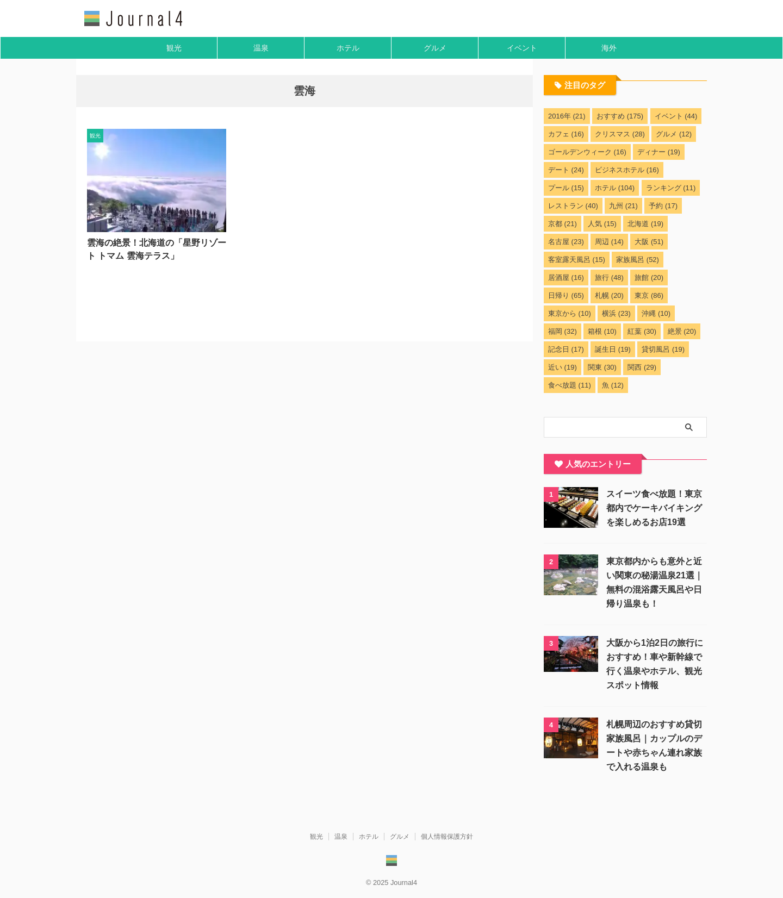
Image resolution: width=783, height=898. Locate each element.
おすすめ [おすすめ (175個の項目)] (619, 116)
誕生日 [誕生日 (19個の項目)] (613, 349)
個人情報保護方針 (447, 836)
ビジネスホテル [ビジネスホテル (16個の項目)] (627, 170)
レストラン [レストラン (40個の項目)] (573, 206)
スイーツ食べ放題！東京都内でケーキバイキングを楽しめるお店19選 (654, 508)
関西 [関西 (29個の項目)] (641, 367)
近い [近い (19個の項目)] (562, 367)
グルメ (435, 47)
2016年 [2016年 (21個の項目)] (567, 116)
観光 (174, 47)
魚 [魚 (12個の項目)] (613, 385)
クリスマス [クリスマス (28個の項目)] (620, 134)
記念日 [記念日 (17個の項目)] (566, 349)
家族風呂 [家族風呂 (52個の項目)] (637, 259)
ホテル (348, 47)
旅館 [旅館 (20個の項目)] (649, 277)
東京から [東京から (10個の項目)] (569, 313)
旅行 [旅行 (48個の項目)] (609, 277)
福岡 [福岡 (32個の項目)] (562, 331)
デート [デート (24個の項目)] (566, 170)
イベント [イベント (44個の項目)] (676, 116)
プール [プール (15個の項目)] (566, 188)
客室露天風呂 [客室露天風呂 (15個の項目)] (576, 259)
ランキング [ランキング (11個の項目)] (671, 188)
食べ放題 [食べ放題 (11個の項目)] (569, 385)
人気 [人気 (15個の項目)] (602, 224)
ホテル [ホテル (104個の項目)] (615, 188)
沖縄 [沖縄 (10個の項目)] (656, 313)
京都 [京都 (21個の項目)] (562, 224)
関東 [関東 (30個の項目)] (602, 367)
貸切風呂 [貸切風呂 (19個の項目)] (663, 349)
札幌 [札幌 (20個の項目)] (609, 295)
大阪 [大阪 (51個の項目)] (649, 242)
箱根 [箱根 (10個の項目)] (602, 331)
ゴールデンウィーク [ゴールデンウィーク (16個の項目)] (587, 152)
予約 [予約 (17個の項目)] (663, 206)
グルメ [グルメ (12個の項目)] (674, 134)
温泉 (261, 47)
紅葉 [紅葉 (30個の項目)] (641, 331)
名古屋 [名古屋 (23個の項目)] (566, 242)
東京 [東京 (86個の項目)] (649, 295)
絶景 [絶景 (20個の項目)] (682, 331)
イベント (522, 47)
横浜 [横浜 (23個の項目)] (616, 313)
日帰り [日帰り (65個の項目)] (566, 295)
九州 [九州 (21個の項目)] (623, 206)
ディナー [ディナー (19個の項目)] (658, 152)
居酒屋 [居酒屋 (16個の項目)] (566, 277)
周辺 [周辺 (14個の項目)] (609, 242)
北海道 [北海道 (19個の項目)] (645, 224)
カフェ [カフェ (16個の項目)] (566, 134)
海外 (609, 47)
